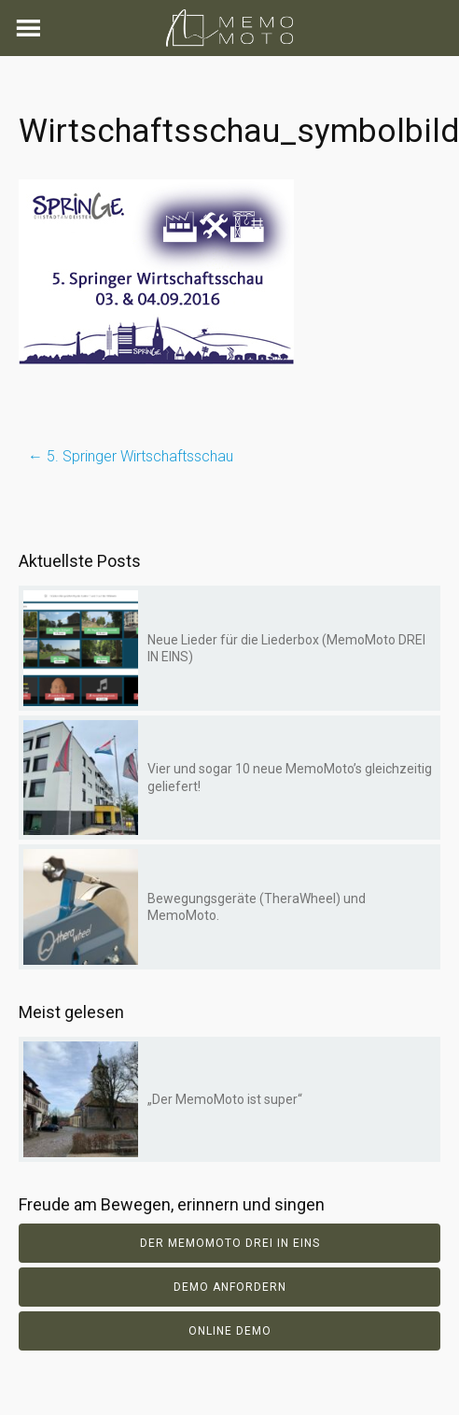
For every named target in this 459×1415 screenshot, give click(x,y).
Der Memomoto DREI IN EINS (230, 1243)
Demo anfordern (230, 1287)
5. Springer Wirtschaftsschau (130, 456)
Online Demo (229, 1330)
